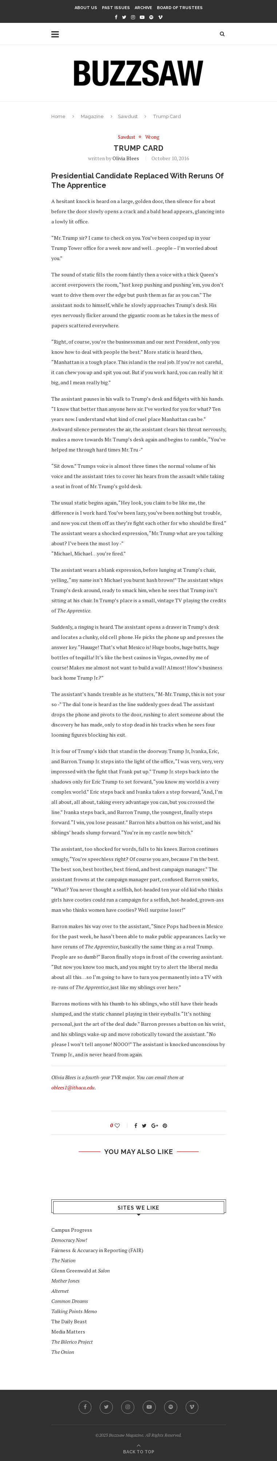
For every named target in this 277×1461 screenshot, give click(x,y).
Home (58, 116)
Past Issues (116, 7)
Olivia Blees (125, 158)
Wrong (152, 137)
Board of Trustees (180, 7)
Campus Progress (71, 1229)
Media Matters (68, 1331)
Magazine (92, 116)
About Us (86, 7)
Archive (143, 7)
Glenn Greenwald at (80, 1270)
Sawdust (128, 116)
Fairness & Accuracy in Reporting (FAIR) (97, 1250)
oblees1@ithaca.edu (73, 1087)
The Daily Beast (69, 1321)
